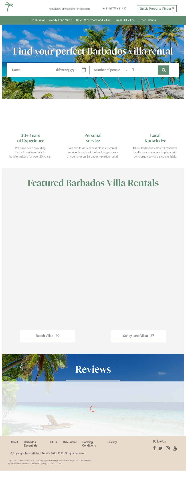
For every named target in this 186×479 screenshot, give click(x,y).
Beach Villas (37, 20)
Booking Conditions (89, 444)
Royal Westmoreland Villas (93, 20)
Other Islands (147, 20)
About (14, 442)
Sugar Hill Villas (125, 20)
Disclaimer (69, 442)
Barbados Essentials (30, 444)
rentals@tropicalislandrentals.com (69, 8)
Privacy (112, 442)
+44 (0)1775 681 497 (114, 8)
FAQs (53, 442)
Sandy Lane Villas (60, 20)
